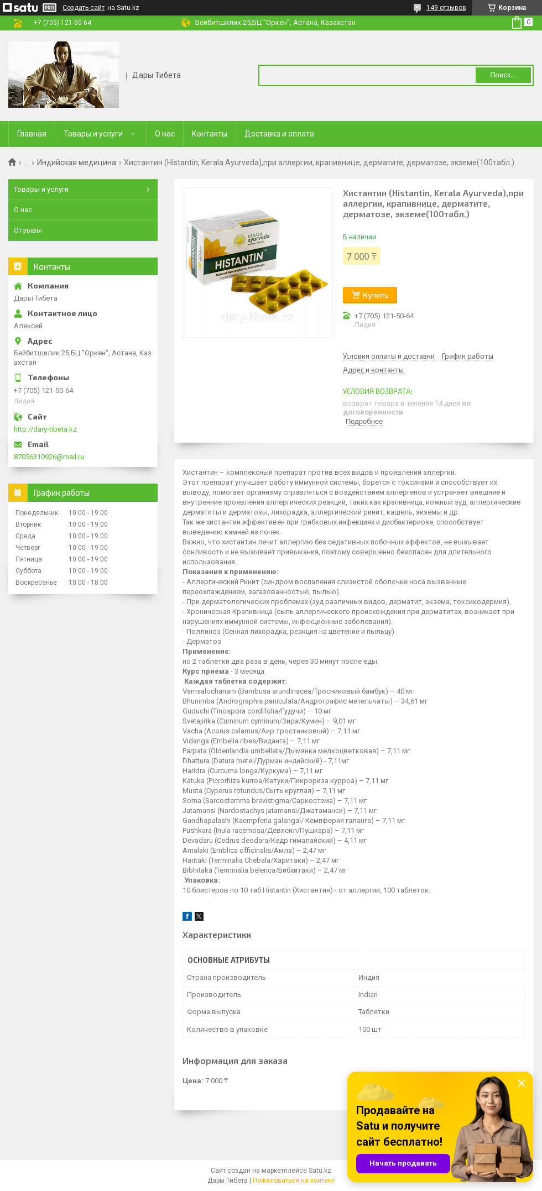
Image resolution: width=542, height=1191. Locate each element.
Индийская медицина (76, 162)
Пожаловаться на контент (294, 1180)
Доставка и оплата (279, 133)
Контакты (209, 133)
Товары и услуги (93, 133)
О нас (165, 133)
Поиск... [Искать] (503, 75)
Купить (376, 295)
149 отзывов (446, 8)
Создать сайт (83, 8)
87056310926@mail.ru (49, 457)
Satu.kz (320, 1170)
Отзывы (28, 230)
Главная (31, 133)
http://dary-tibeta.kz (45, 429)
